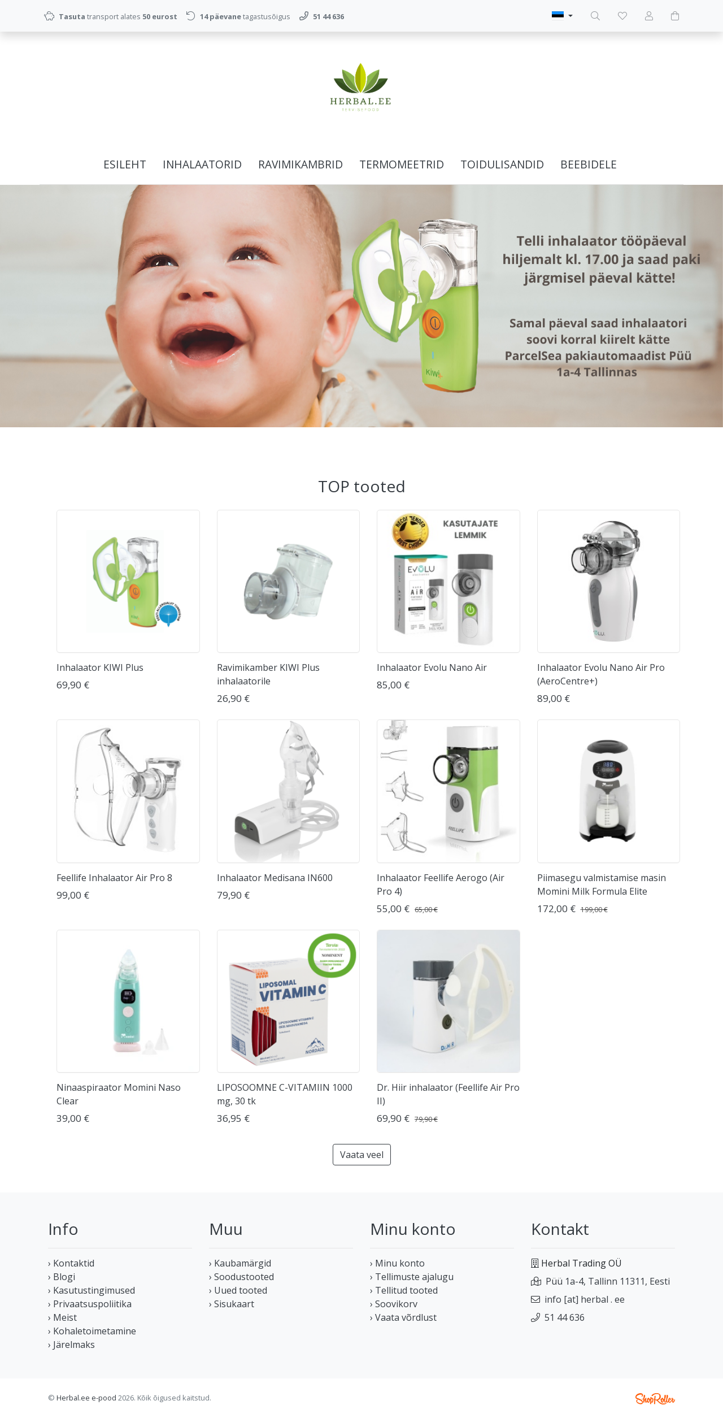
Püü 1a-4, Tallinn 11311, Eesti (608, 1281)
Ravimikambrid (300, 164)
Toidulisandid (502, 164)
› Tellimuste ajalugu (412, 1276)
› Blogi (61, 1276)
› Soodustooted (241, 1276)
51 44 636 (565, 1317)
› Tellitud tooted (404, 1290)
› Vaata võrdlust (403, 1317)
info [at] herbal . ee (585, 1299)
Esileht (124, 164)
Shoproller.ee (655, 1398)
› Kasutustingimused (91, 1290)
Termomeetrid (401, 164)
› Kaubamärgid (240, 1263)
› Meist (62, 1317)
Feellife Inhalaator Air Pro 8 (114, 877)
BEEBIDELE (588, 164)
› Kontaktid (71, 1263)
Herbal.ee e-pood (86, 1398)
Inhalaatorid (202, 164)
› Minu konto (397, 1263)
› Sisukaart (231, 1304)
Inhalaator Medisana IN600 (275, 877)
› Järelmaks (71, 1344)
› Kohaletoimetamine (92, 1331)
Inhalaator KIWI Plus (99, 667)
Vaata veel (362, 1154)
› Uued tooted (238, 1290)
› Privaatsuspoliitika (90, 1304)
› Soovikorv (393, 1304)
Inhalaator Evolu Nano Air (432, 667)
